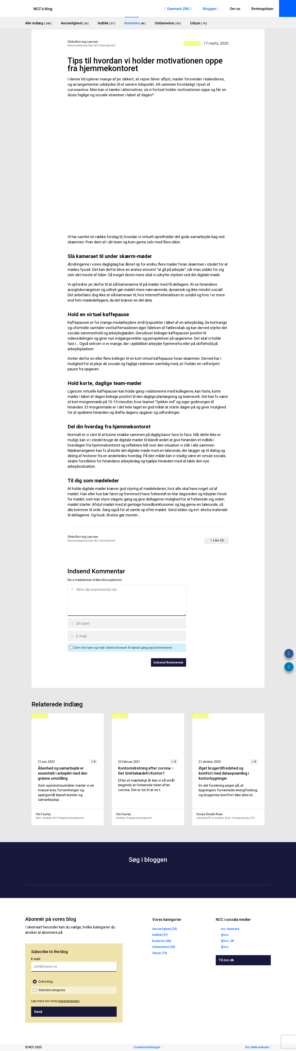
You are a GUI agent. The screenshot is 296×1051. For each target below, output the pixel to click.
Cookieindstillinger (147, 1047)
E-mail (35, 959)
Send (38, 1012)
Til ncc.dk (226, 960)
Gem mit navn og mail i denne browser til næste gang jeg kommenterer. (123, 648)
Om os (235, 9)
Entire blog (46, 981)
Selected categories (52, 990)
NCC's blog (42, 9)
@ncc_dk (227, 940)
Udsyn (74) (159, 953)
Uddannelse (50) (163, 947)
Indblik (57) (160, 935)
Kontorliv (192, 43)
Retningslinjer (262, 9)
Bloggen (209, 9)
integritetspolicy (69, 1001)
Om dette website (257, 1047)
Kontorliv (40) (161, 941)
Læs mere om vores (55, 1001)
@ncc (225, 935)
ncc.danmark (230, 929)
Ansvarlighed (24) (164, 929)
